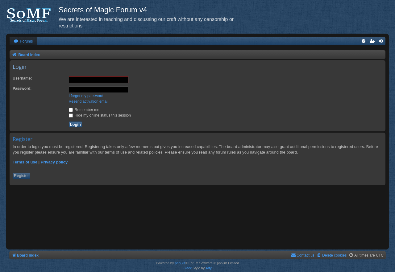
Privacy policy (54, 162)
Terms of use (25, 162)
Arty (209, 268)
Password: (22, 88)
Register (21, 175)
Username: (22, 78)
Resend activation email (88, 101)
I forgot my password (86, 96)
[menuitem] (23, 41)
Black (187, 268)
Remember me (84, 110)
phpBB (180, 263)
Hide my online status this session (100, 115)
